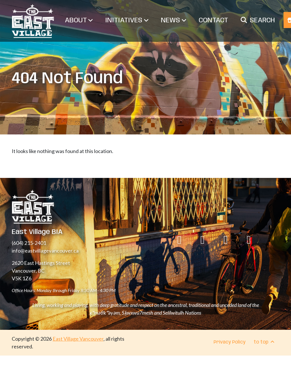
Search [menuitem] (262, 20)
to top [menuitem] (264, 342)
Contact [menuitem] (213, 20)
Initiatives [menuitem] (126, 20)
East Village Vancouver (78, 339)
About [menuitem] (79, 20)
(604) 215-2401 (29, 243)
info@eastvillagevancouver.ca (45, 250)
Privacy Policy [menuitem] (230, 342)
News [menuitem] (173, 20)
